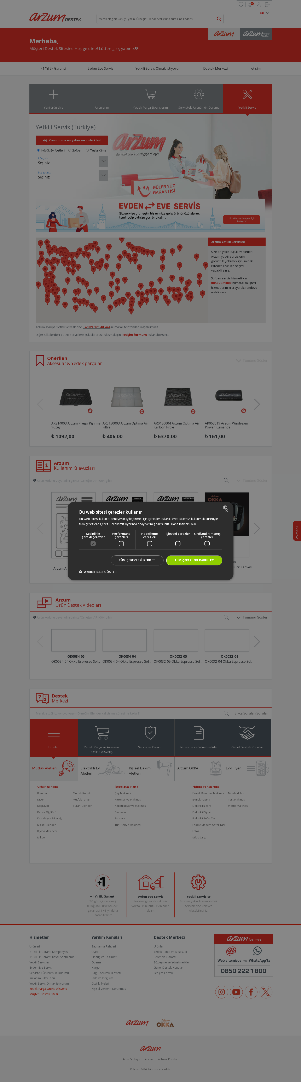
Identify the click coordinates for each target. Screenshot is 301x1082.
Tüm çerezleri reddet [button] (137, 560)
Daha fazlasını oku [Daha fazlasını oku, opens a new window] (183, 524)
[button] (97, 571)
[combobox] (225, 507)
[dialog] (150, 541)
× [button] (226, 510)
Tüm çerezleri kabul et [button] (194, 560)
